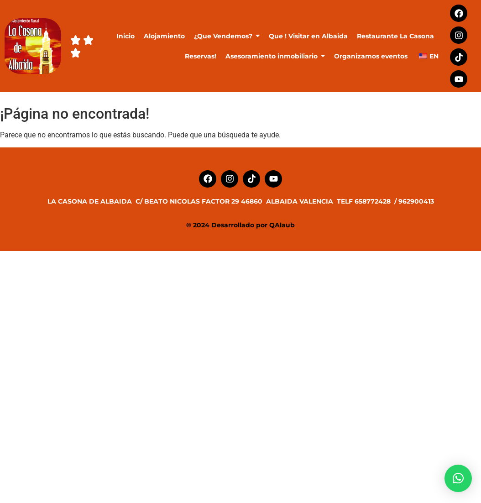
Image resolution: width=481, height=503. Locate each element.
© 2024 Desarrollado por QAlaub (240, 225)
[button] (458, 478)
